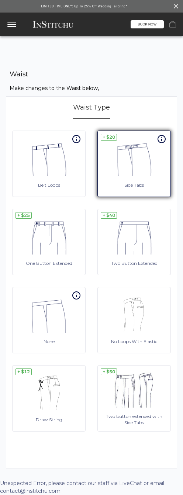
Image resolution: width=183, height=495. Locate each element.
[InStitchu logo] (53, 24)
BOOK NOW (147, 24)
